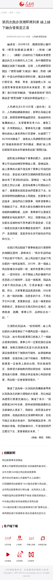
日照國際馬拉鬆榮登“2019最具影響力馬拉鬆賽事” (27, 484)
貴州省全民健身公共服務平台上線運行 (21, 478)
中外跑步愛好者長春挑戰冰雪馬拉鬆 (20, 501)
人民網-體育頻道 (39, 37)
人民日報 (8, 539)
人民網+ (19, 539)
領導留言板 (43, 539)
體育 (11, 13)
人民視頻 (8, 556)
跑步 (18, 13)
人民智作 (31, 556)
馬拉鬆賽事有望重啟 (12, 460)
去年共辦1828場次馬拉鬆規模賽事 (19, 472)
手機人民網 (31, 539)
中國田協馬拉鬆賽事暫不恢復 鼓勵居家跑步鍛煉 (26, 495)
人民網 (3, 13)
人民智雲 (19, 556)
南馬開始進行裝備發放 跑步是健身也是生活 (24, 513)
